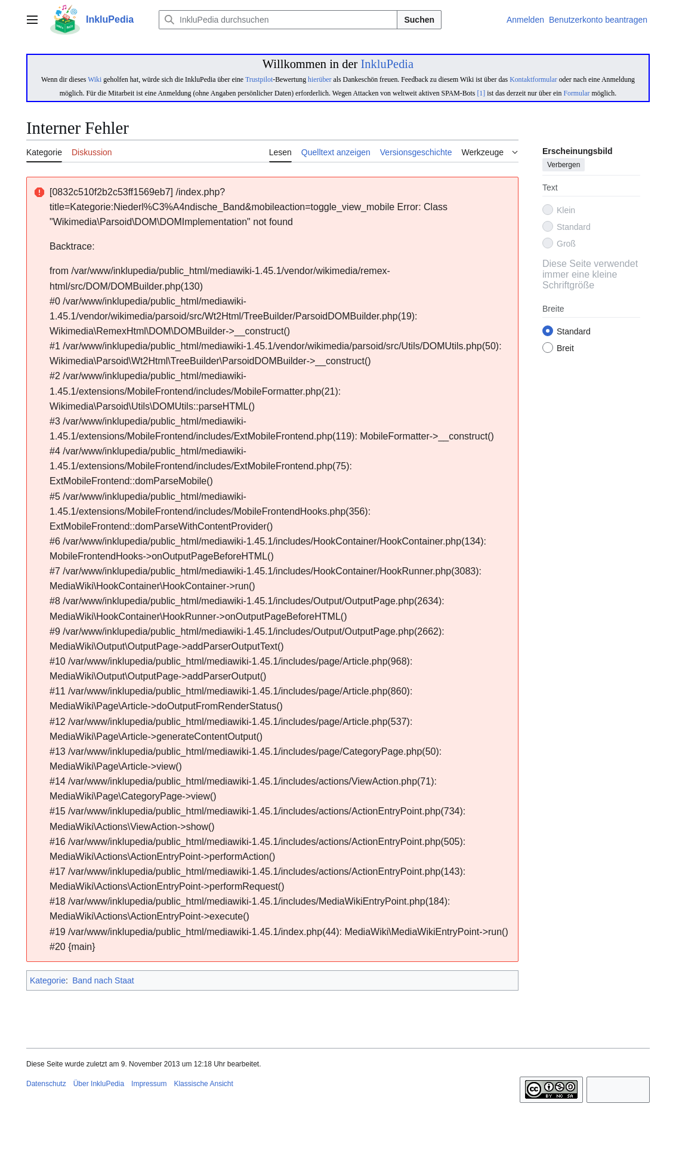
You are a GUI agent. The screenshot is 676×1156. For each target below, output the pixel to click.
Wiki (94, 79)
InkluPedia (386, 63)
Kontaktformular (533, 79)
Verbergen (563, 165)
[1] (481, 93)
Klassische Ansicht (203, 1084)
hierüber (319, 79)
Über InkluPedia (98, 1084)
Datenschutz (46, 1084)
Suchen (419, 19)
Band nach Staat (103, 980)
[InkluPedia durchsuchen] (278, 19)
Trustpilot (259, 79)
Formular (576, 93)
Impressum (148, 1084)
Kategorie (48, 980)
